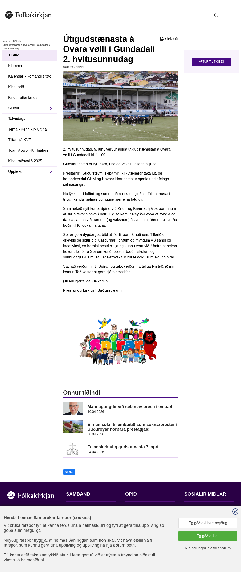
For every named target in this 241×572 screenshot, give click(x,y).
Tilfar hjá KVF (19, 140)
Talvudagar (17, 119)
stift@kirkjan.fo (78, 541)
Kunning (7, 41)
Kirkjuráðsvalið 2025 (25, 161)
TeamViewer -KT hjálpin (28, 150)
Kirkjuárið (16, 87)
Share (69, 472)
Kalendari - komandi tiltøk (29, 76)
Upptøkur (16, 172)
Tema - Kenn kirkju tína (27, 129)
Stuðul (13, 108)
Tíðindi (16, 41)
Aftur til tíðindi (211, 61)
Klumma (15, 66)
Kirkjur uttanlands (22, 97)
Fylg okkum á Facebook (204, 508)
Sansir (230, 548)
